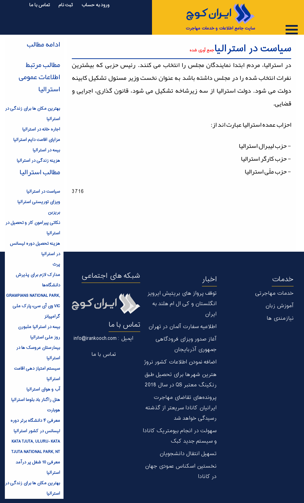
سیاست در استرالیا (43, 191)
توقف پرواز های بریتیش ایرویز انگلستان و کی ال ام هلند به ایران (182, 303)
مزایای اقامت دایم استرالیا (36, 140)
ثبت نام (65, 5)
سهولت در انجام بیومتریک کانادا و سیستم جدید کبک (180, 436)
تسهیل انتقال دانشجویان (188, 454)
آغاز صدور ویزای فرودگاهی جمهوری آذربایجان (186, 344)
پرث (56, 264)
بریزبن (54, 212)
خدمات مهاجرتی (274, 293)
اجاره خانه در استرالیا (41, 129)
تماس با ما (39, 5)
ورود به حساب (95, 5)
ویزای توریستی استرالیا (38, 202)
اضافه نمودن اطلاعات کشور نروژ (180, 362)
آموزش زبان (279, 306)
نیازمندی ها (280, 318)
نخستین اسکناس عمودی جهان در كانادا (181, 471)
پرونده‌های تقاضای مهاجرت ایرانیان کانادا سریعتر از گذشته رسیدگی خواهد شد (181, 408)
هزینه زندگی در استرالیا (38, 161)
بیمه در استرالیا (46, 150)
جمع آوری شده (201, 50)
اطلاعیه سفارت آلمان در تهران (182, 327)
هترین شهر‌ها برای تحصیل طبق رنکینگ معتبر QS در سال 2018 (180, 380)
